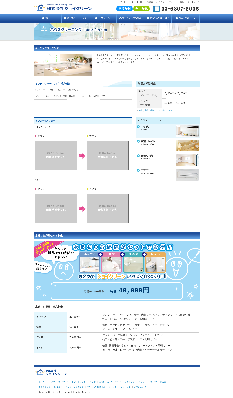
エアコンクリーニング (134, 382)
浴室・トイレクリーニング (84, 382)
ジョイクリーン (185, 18)
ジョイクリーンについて (120, 387)
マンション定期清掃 (130, 18)
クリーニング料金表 (157, 382)
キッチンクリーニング (58, 382)
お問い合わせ (140, 387)
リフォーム (102, 18)
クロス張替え (45, 387)
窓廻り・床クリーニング (110, 382)
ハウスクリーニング (75, 18)
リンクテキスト (168, 145)
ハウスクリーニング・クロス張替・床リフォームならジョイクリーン (47, 18)
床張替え (58, 387)
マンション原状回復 (157, 18)
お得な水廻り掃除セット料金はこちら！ (157, 110)
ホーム (42, 382)
